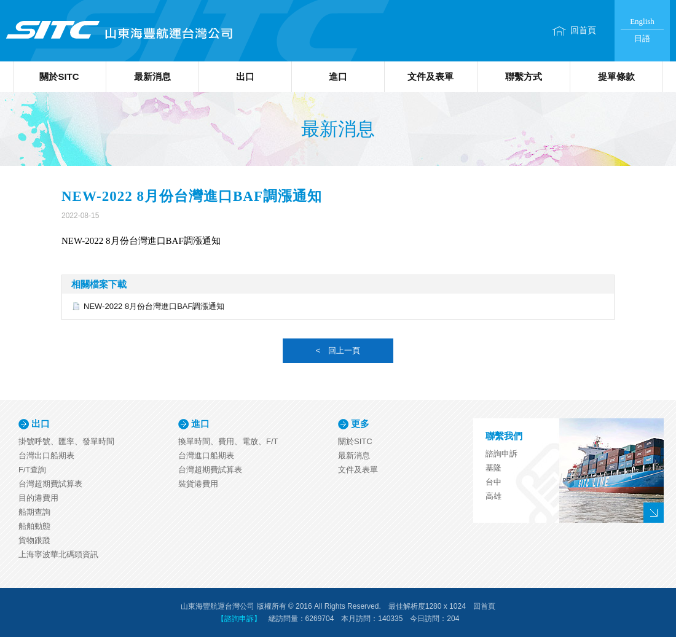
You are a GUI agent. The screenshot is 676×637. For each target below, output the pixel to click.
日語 (642, 38)
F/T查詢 (32, 469)
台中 (493, 482)
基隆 (493, 467)
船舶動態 (34, 526)
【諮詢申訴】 (239, 618)
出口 (245, 76)
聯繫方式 (523, 76)
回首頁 (583, 30)
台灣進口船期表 (206, 455)
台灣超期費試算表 (50, 483)
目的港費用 (38, 497)
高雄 (493, 496)
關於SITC (59, 76)
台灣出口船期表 (46, 455)
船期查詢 (34, 512)
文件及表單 (430, 76)
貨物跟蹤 (34, 540)
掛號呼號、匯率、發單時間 (66, 441)
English (642, 21)
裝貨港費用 (198, 483)
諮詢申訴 (501, 453)
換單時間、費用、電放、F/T (228, 441)
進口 (338, 76)
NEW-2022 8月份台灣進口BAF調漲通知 (154, 306)
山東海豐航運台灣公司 (118, 30)
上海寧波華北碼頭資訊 (58, 554)
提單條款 (616, 76)
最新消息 (152, 76)
